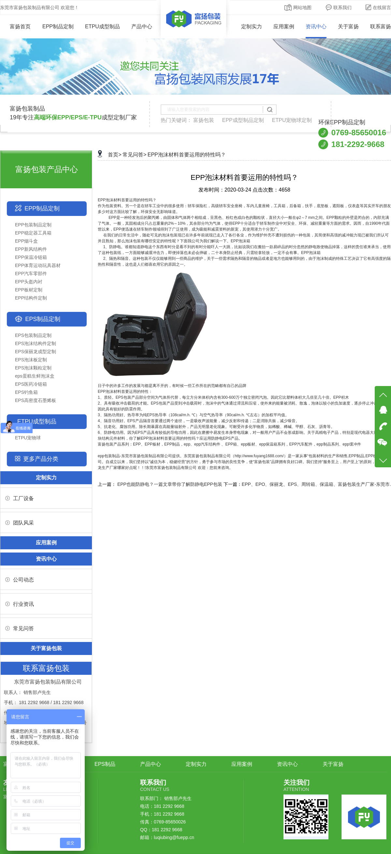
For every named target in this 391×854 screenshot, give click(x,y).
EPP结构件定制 (31, 297)
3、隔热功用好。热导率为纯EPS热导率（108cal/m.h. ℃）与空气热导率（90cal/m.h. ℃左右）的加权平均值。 (193, 415)
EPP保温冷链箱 (31, 257)
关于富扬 (348, 26)
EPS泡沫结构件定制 (35, 343)
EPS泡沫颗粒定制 (33, 367)
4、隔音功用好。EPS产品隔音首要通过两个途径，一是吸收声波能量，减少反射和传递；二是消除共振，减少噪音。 (198, 421)
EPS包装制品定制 (33, 335)
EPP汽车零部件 (31, 273)
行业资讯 (19, 604)
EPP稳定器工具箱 (33, 232)
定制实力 (251, 26)
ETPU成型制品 (102, 26)
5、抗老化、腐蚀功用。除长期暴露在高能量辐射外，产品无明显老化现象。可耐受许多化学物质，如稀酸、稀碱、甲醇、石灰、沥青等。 (216, 426)
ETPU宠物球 (28, 437)
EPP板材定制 (28, 289)
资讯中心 (316, 26)
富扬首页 (15, 26)
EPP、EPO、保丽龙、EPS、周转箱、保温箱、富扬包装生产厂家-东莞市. (316, 484)
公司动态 (19, 579)
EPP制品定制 (58, 26)
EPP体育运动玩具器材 (38, 265)
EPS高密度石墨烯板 (35, 400)
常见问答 (19, 628)
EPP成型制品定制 (243, 120)
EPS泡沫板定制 (31, 359)
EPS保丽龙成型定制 (35, 351)
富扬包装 (203, 120)
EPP (102, 200)
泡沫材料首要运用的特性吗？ (131, 200)
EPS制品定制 (42, 319)
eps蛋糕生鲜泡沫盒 (34, 376)
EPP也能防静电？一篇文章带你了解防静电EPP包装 (169, 484)
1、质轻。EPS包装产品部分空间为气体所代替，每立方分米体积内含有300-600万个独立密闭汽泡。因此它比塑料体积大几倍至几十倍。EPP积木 (223, 397)
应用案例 (283, 26)
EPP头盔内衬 (28, 281)
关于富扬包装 (46, 648)
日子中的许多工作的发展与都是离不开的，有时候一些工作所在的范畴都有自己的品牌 (172, 385)
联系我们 (339, 7)
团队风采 (19, 523)
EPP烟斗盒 (26, 241)
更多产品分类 (40, 459)
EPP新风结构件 (31, 249)
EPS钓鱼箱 (26, 392)
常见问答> (134, 154)
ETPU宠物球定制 (292, 120)
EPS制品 (104, 764)
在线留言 (378, 7)
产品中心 (141, 26)
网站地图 (297, 7)
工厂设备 (19, 498)
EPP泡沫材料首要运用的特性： (125, 391)
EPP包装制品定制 (33, 224)
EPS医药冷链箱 (31, 384)
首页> (114, 154)
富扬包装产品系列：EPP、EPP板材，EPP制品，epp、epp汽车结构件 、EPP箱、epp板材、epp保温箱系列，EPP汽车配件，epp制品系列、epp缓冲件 (229, 444)
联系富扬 (380, 26)
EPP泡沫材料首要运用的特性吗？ (187, 154)
